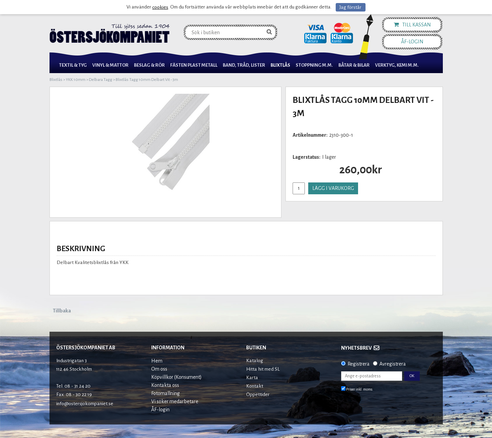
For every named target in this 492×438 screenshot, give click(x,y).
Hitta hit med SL (263, 369)
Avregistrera (392, 364)
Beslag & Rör (149, 65)
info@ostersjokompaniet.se (84, 403)
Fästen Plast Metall (193, 65)
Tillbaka (62, 310)
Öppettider (258, 394)
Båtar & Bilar (354, 65)
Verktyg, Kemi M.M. (397, 65)
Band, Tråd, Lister (244, 65)
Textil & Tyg (73, 65)
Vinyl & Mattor (110, 65)
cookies (160, 7)
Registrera (359, 364)
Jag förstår (350, 7)
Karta (252, 377)
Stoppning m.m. (314, 65)
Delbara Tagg (100, 80)
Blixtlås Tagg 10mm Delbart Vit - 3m (147, 80)
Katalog (254, 360)
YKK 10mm (75, 80)
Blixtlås (280, 65)
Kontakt (254, 386)
